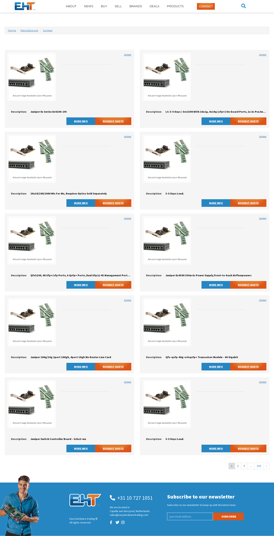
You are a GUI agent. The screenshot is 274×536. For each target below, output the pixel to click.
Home (12, 30)
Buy (104, 6)
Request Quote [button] (113, 121)
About (71, 6)
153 (259, 466)
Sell (118, 6)
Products (175, 6)
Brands (135, 6)
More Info (81, 121)
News (88, 6)
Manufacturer (29, 30)
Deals (154, 6)
